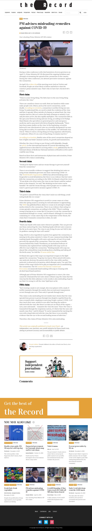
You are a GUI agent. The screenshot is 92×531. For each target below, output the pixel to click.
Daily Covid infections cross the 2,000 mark (77, 489)
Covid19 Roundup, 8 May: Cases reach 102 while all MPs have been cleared (56, 490)
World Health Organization (33, 175)
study (56, 147)
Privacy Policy (59, 527)
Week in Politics (8, 443)
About (36, 511)
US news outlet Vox (47, 252)
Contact (55, 511)
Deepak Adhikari (34, 344)
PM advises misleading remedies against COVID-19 (35, 490)
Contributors (43, 511)
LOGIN (85, 12)
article (24, 145)
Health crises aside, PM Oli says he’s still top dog (13, 447)
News (21, 19)
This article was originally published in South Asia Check (39, 326)
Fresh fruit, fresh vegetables (10, 489)
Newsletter (47, 12)
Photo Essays (40, 12)
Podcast (33, 12)
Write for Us (54, 12)
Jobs (50, 511)
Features (13, 12)
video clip (33, 84)
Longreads (19, 12)
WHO (25, 205)
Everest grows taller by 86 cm (77, 447)
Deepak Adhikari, (24, 33)
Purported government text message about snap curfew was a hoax (35, 448)
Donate (60, 12)
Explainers (7, 12)
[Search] (72, 12)
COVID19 (49, 485)
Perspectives (27, 12)
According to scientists (33, 108)
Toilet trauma (52, 446)
